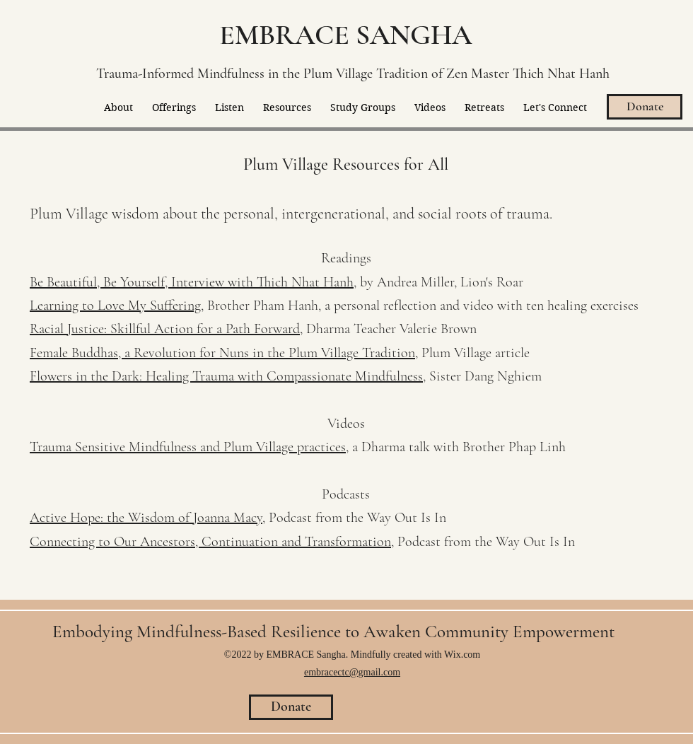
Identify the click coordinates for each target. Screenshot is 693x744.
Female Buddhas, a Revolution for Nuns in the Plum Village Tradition (222, 352)
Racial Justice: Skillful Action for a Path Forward (165, 328)
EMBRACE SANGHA (345, 35)
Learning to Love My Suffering (115, 305)
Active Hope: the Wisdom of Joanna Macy (146, 517)
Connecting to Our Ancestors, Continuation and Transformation (210, 541)
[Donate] (644, 107)
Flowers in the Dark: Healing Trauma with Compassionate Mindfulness (226, 376)
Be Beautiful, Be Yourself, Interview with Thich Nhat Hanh (192, 282)
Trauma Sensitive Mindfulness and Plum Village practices (188, 446)
